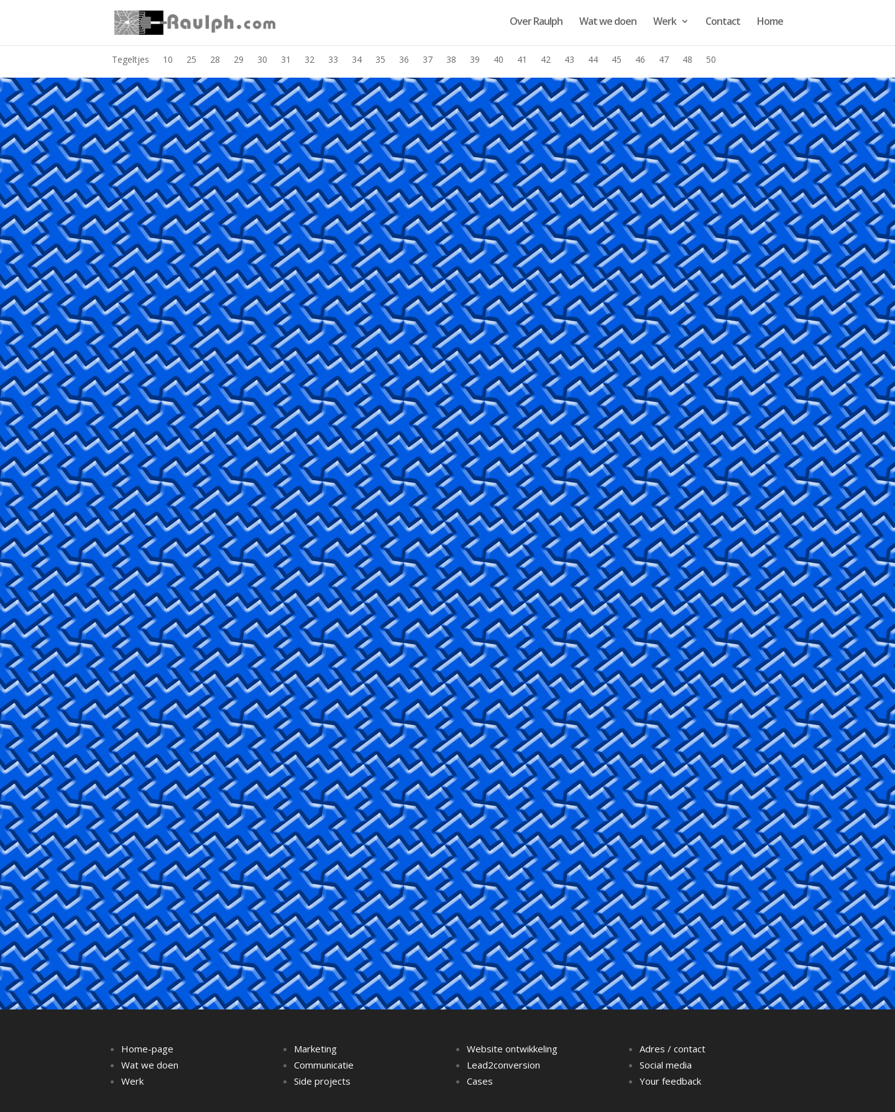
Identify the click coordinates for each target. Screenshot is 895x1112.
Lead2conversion (503, 1065)
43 (569, 60)
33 (333, 60)
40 (498, 60)
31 (286, 60)
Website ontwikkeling (512, 1048)
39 (475, 60)
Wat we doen (607, 22)
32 (309, 60)
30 (262, 60)
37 (428, 60)
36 (404, 60)
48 (687, 60)
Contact (722, 22)
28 (215, 60)
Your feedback (670, 1081)
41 (522, 60)
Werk (664, 22)
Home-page (147, 1048)
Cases (480, 1081)
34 (357, 60)
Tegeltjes (130, 60)
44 (593, 60)
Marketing (315, 1048)
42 (546, 60)
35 (380, 60)
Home (770, 22)
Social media (666, 1065)
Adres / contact (672, 1048)
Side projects (322, 1081)
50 (711, 60)
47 (664, 60)
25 (191, 60)
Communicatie (324, 1065)
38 (451, 60)
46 (640, 60)
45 (617, 60)
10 (168, 60)
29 (239, 60)
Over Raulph (536, 22)
